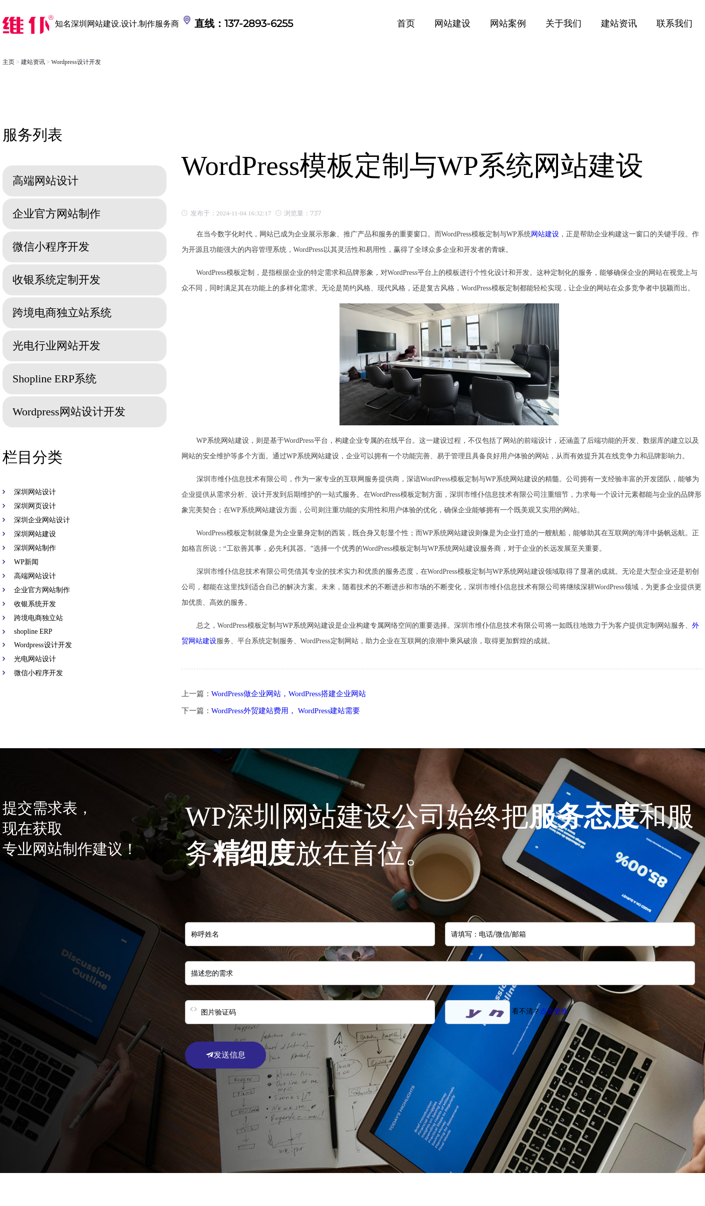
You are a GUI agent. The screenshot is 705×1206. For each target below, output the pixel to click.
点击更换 (554, 1011)
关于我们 (564, 23)
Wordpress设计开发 (76, 61)
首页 (406, 23)
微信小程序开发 (38, 673)
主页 (8, 61)
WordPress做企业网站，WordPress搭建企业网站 (289, 694)
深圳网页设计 (35, 506)
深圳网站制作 (35, 548)
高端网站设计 (35, 576)
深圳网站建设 (35, 534)
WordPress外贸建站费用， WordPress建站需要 (286, 711)
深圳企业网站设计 (42, 520)
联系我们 (674, 23)
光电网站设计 (35, 659)
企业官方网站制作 (42, 590)
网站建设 (452, 23)
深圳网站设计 (35, 492)
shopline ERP (33, 631)
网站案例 (508, 23)
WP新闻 (26, 562)
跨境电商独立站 (38, 618)
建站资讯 (619, 23)
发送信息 (226, 1055)
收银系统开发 (35, 604)
